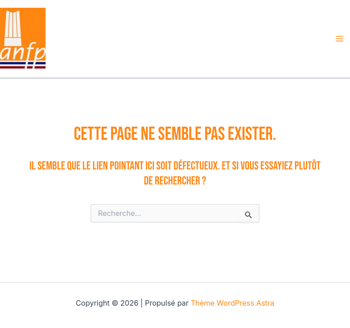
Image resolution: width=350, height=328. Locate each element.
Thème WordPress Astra (232, 303)
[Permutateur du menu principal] (339, 38)
